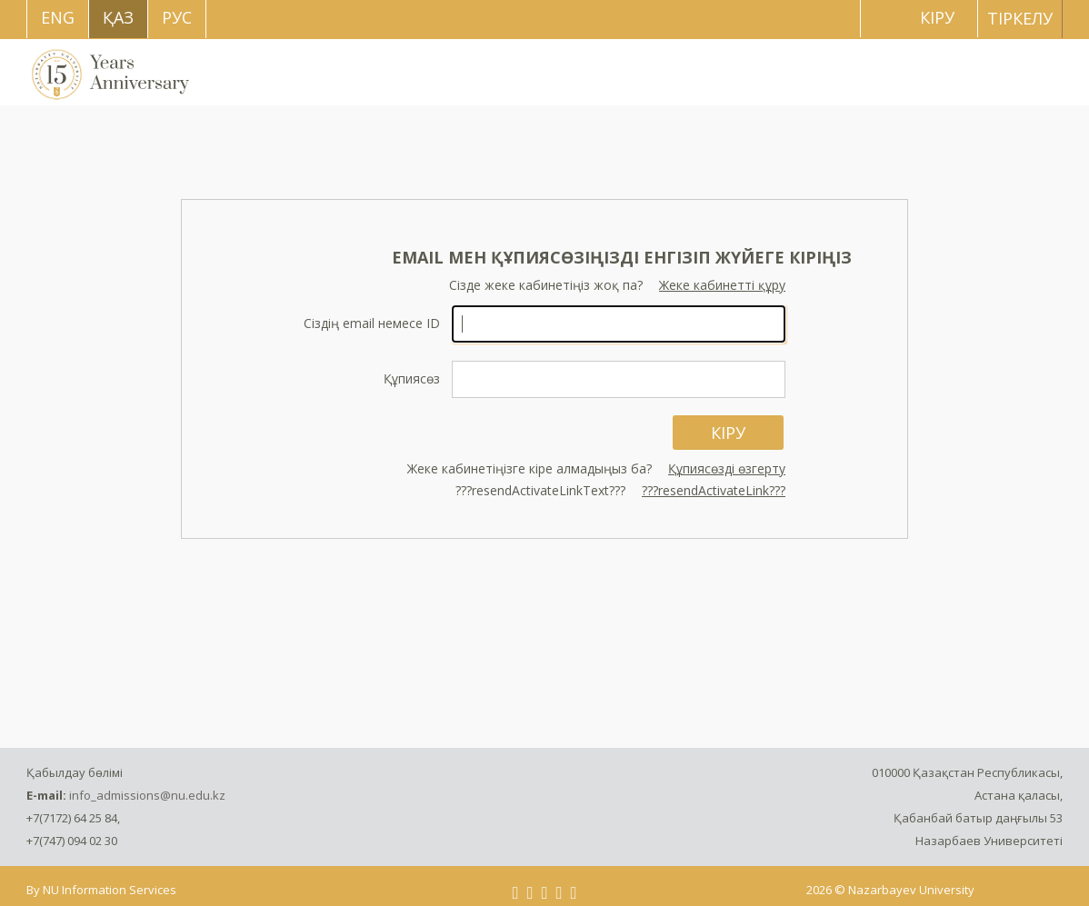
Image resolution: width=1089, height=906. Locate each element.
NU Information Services (109, 889)
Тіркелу (1020, 18)
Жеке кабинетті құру (722, 285)
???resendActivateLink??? (713, 490)
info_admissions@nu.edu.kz (147, 795)
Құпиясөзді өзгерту (726, 468)
